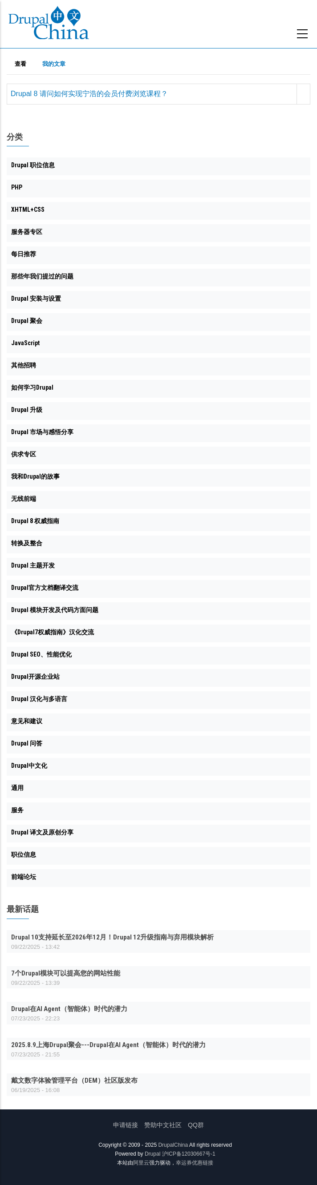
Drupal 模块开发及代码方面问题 (54, 609)
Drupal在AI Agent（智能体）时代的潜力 (69, 1009)
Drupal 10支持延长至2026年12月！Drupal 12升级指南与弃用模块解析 (112, 937)
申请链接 (125, 1125)
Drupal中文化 (29, 765)
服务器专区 (26, 231)
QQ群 (196, 1125)
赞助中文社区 (163, 1125)
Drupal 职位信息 (33, 165)
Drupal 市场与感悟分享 (42, 431)
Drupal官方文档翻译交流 (44, 587)
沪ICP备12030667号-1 (188, 1154)
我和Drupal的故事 (35, 476)
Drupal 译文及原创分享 (42, 832)
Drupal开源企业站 (35, 676)
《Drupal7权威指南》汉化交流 (52, 632)
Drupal (152, 1154)
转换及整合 (26, 543)
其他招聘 (23, 365)
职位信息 (23, 854)
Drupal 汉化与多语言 (39, 698)
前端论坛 (23, 876)
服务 (17, 810)
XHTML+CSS (28, 209)
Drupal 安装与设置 (36, 298)
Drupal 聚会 (26, 320)
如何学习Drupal (32, 387)
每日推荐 (23, 254)
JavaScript (25, 343)
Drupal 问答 (26, 743)
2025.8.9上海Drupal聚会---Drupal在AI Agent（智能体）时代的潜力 (108, 1045)
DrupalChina (173, 1145)
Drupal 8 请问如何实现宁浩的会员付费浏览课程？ (89, 93)
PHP (16, 187)
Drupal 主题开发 (33, 565)
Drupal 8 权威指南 (35, 520)
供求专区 (23, 454)
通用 (17, 787)
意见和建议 (26, 721)
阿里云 (141, 1163)
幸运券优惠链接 (194, 1163)
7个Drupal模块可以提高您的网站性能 (65, 973)
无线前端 (23, 498)
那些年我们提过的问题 (42, 276)
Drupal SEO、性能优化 (41, 654)
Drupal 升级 (26, 409)
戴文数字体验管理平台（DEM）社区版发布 (74, 1080)
